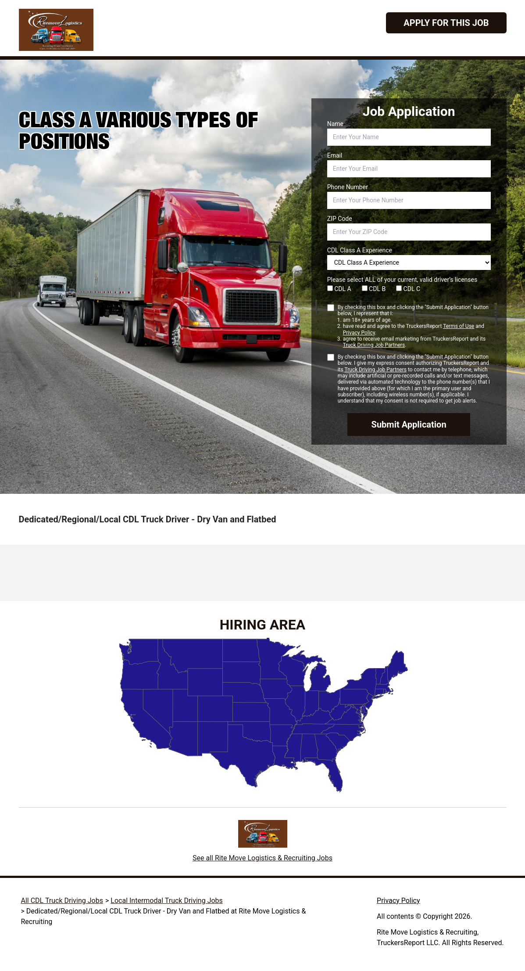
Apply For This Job (446, 23)
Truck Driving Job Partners (374, 345)
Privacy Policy (359, 333)
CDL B (374, 288)
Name (335, 123)
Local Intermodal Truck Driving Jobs (167, 900)
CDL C (408, 288)
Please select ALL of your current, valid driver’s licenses (402, 279)
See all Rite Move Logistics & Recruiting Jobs (262, 858)
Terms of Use (458, 326)
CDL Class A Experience (359, 250)
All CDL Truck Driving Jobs (62, 900)
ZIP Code (339, 218)
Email (335, 155)
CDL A (339, 288)
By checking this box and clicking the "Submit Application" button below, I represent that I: (414, 326)
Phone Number (347, 187)
